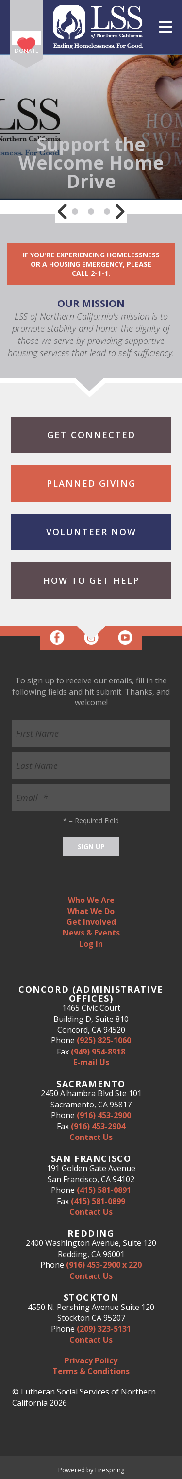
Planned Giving (91, 483)
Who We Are (91, 900)
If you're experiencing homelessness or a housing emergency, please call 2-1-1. (91, 264)
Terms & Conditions (91, 1371)
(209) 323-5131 (104, 1329)
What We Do (91, 911)
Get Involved (91, 922)
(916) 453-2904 (98, 1126)
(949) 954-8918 (98, 1051)
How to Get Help (91, 580)
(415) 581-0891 (104, 1190)
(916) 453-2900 (104, 1115)
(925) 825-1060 (104, 1040)
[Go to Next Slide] (119, 211)
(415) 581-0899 (98, 1201)
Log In (91, 943)
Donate (26, 51)
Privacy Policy (91, 1360)
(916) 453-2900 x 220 (104, 1264)
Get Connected (91, 435)
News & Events (91, 932)
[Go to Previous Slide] (62, 211)
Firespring (109, 1469)
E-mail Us (91, 1062)
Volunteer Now (91, 532)
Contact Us (91, 1137)
